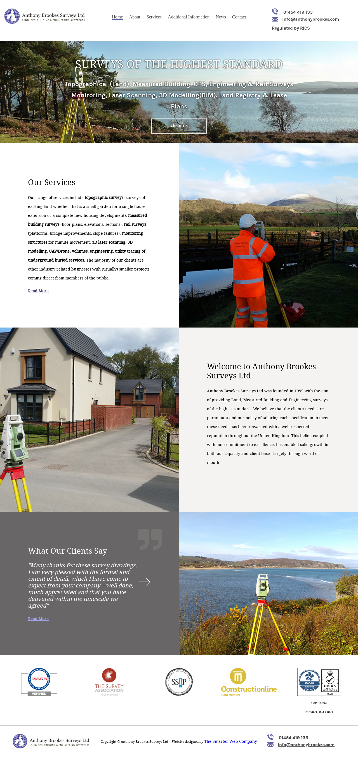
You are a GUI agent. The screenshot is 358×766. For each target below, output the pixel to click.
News (221, 17)
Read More (38, 291)
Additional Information (188, 17)
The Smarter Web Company (230, 741)
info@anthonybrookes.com (305, 19)
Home (117, 17)
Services (154, 17)
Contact (239, 17)
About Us (179, 126)
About (134, 17)
